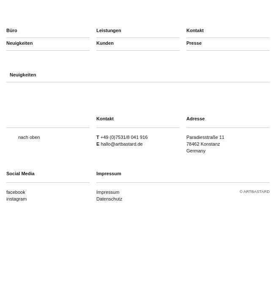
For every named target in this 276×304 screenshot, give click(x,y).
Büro (11, 30)
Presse (194, 43)
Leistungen (108, 30)
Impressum (107, 192)
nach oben (29, 137)
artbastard (51, 12)
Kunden (105, 43)
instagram (16, 198)
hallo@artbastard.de (121, 144)
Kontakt (195, 30)
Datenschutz (109, 198)
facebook (15, 192)
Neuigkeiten (19, 43)
